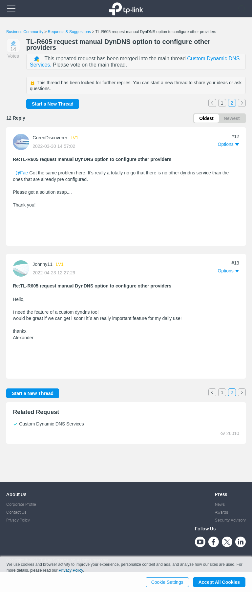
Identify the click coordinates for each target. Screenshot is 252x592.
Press (221, 494)
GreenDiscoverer (49, 137)
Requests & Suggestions (69, 32)
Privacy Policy (18, 520)
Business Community (24, 32)
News (220, 504)
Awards (221, 512)
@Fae (21, 172)
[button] (228, 144)
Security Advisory (230, 520)
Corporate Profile (21, 504)
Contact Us (16, 512)
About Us (16, 494)
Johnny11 (42, 264)
